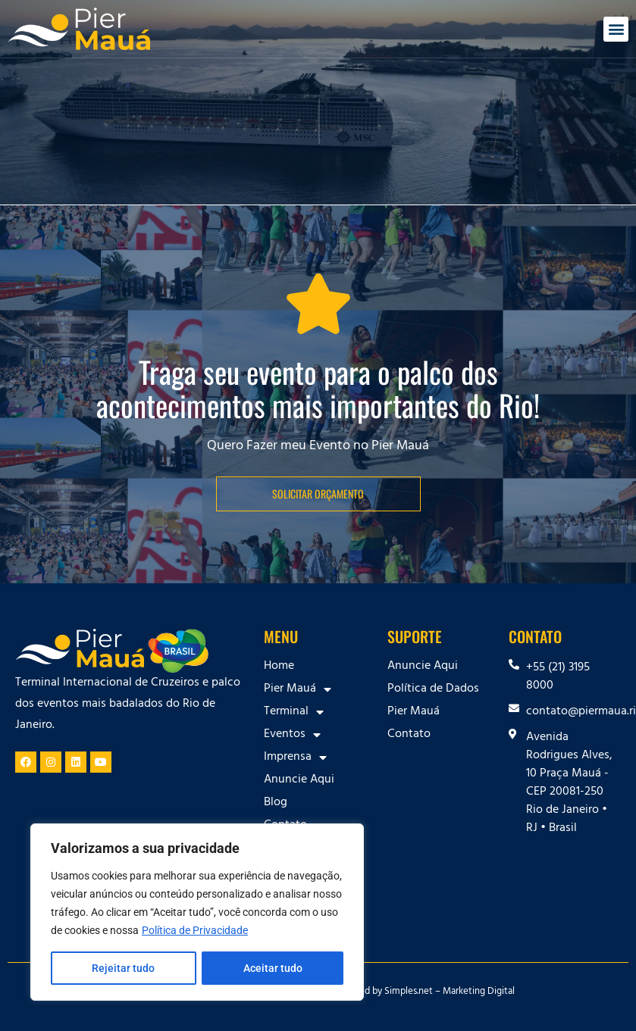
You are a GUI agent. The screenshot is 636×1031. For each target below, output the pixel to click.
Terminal (294, 712)
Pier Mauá (297, 689)
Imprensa (295, 757)
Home (279, 666)
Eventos (292, 734)
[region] (197, 912)
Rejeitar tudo (123, 968)
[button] (615, 29)
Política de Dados (433, 689)
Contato (409, 734)
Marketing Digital (479, 992)
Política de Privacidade (195, 930)
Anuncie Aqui (299, 780)
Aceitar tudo (272, 968)
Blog (275, 803)
